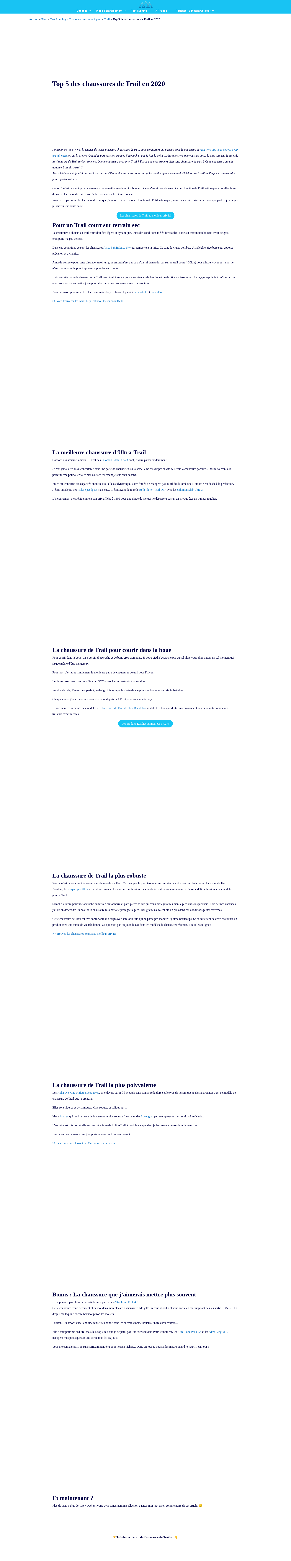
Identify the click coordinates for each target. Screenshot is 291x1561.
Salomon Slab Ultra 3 (190, 489)
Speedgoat (147, 1116)
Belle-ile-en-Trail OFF (152, 489)
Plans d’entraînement (109, 10)
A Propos (161, 10)
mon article (140, 292)
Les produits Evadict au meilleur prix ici (146, 723)
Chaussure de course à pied (85, 19)
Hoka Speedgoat (87, 489)
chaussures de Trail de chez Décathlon (123, 708)
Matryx (64, 1116)
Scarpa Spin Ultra (77, 889)
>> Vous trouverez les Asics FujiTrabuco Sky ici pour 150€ (87, 301)
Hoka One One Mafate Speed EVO (78, 1092)
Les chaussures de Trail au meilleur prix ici (145, 215)
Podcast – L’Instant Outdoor (193, 10)
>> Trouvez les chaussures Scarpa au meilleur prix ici (84, 933)
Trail (107, 19)
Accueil (33, 19)
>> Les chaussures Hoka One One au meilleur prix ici (84, 1143)
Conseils (81, 10)
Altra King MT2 (218, 1331)
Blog (44, 19)
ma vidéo (156, 292)
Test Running (139, 10)
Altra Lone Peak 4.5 (126, 1302)
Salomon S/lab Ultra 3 (115, 460)
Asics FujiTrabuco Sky (117, 247)
